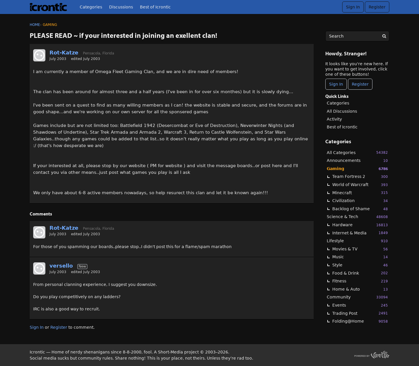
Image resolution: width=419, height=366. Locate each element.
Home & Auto (360, 289)
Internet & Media (360, 233)
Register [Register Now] (360, 84)
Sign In (353, 7)
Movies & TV (360, 249)
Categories (91, 7)
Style (360, 265)
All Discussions (342, 111)
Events (360, 305)
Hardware (360, 225)
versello (61, 266)
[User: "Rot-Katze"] (39, 55)
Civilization (360, 201)
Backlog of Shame (360, 209)
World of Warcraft (360, 185)
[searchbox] (357, 36)
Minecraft (360, 192)
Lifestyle (357, 241)
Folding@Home (360, 321)
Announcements (357, 160)
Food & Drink (360, 273)
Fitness (360, 281)
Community (357, 297)
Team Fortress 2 (360, 176)
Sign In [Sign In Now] (336, 84)
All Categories (357, 152)
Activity (334, 119)
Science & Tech (357, 217)
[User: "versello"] (39, 268)
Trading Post (360, 313)
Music (360, 257)
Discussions (121, 7)
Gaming (357, 168)
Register (377, 7)
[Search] (384, 36)
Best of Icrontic (155, 7)
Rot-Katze (63, 52)
